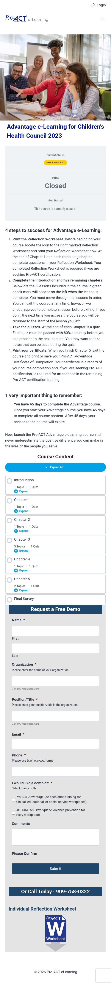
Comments (21, 823)
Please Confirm (24, 853)
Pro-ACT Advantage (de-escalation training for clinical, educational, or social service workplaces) (51, 799)
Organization (24, 664)
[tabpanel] (55, 337)
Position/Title (25, 699)
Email (18, 734)
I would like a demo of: (32, 783)
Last (15, 655)
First (15, 638)
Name (18, 620)
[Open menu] (102, 18)
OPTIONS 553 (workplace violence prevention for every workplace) (50, 812)
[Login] (98, 5)
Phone (19, 755)
